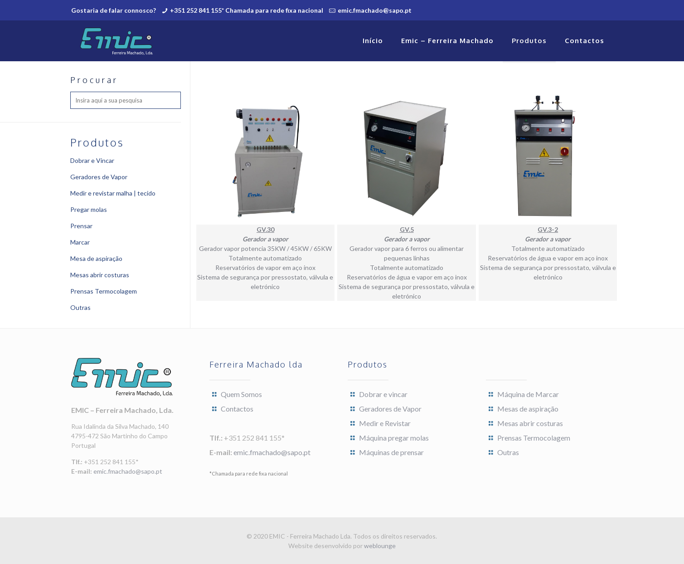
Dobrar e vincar (383, 394)
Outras (80, 307)
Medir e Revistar (385, 423)
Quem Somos (241, 394)
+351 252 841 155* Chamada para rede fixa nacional (246, 10)
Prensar (81, 226)
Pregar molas (88, 209)
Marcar (80, 242)
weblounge (380, 545)
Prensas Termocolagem (103, 291)
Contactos (237, 408)
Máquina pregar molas (394, 437)
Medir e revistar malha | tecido (112, 193)
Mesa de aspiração (96, 258)
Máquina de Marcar (528, 394)
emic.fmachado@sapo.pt (375, 10)
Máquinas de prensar (391, 452)
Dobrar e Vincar (92, 160)
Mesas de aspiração (527, 408)
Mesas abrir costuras (99, 275)
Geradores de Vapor (98, 177)
